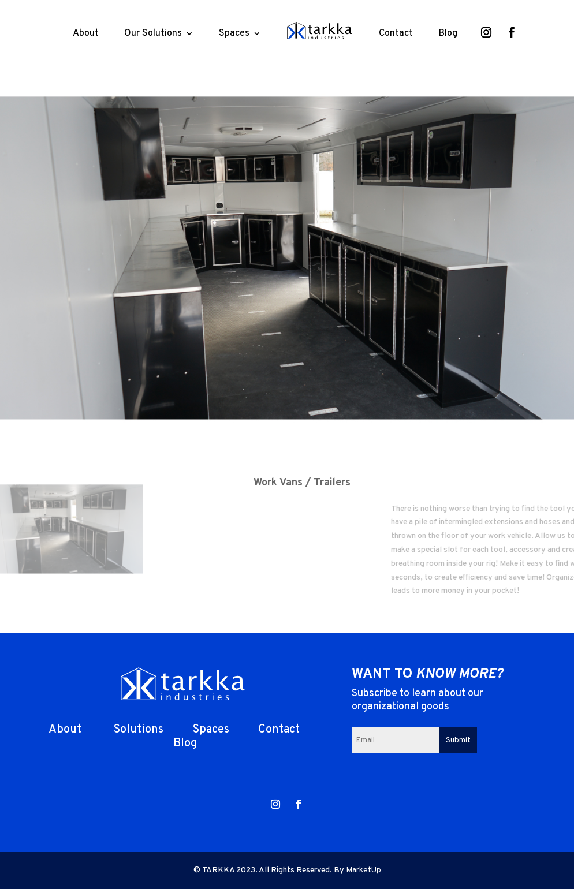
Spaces (234, 33)
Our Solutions (153, 33)
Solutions (136, 729)
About (86, 33)
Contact (396, 33)
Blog (448, 33)
